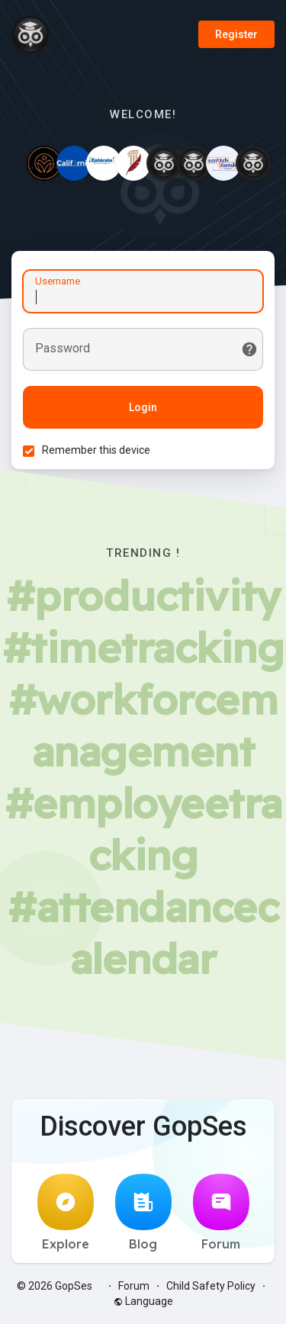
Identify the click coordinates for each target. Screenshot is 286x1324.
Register (236, 34)
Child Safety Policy (210, 1286)
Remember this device (96, 450)
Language (143, 1301)
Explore (65, 1213)
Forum (221, 1213)
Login (143, 407)
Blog (143, 1213)
